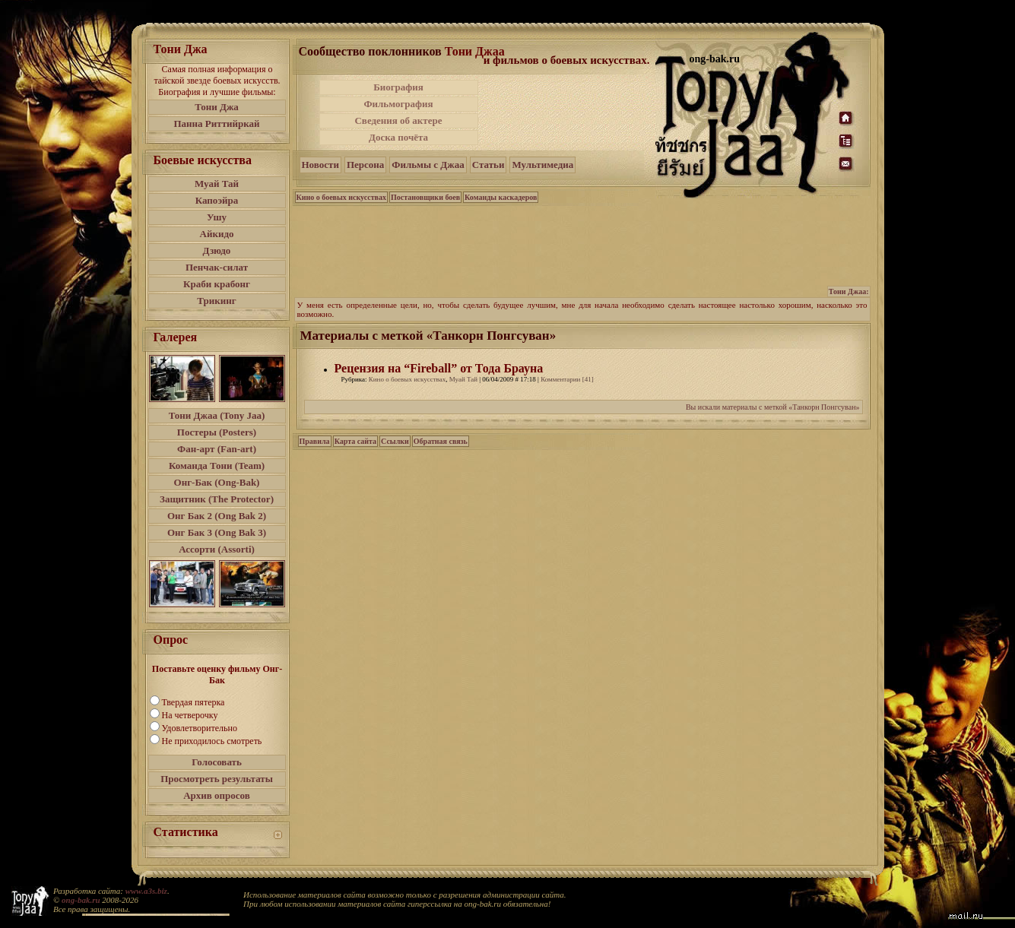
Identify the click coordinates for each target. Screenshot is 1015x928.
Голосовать (217, 762)
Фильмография (398, 103)
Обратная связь (441, 441)
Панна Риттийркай (216, 123)
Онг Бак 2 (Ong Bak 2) (216, 515)
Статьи (488, 164)
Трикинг (216, 300)
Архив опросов (216, 795)
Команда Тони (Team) (217, 465)
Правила (315, 441)
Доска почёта (398, 137)
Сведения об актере (398, 120)
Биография (398, 87)
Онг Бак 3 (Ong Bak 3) (216, 532)
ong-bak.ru (81, 899)
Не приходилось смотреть (212, 741)
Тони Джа (217, 106)
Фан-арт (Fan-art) (216, 448)
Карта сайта (355, 441)
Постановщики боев (425, 197)
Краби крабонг (216, 284)
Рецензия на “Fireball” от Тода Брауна (439, 368)
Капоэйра (217, 200)
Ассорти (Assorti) (217, 549)
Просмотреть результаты (216, 778)
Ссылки (395, 441)
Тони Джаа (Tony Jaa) (217, 415)
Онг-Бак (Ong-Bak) (217, 482)
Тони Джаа (475, 51)
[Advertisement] (568, 112)
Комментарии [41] (567, 379)
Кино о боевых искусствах (342, 197)
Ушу (217, 217)
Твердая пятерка (193, 702)
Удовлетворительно (199, 728)
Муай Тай (217, 183)
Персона (365, 164)
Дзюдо (217, 250)
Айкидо (217, 233)
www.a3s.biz (146, 890)
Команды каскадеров (501, 197)
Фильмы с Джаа (428, 164)
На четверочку (190, 715)
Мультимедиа (542, 164)
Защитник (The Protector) (217, 499)
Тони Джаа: (849, 291)
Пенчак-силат (217, 267)
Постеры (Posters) (216, 432)
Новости (320, 164)
